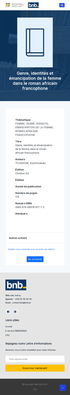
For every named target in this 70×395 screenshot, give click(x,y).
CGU (7, 335)
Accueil (8, 326)
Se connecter (35, 259)
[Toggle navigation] (62, 5)
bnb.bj (18, 295)
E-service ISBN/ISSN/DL (16, 331)
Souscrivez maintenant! (35, 368)
